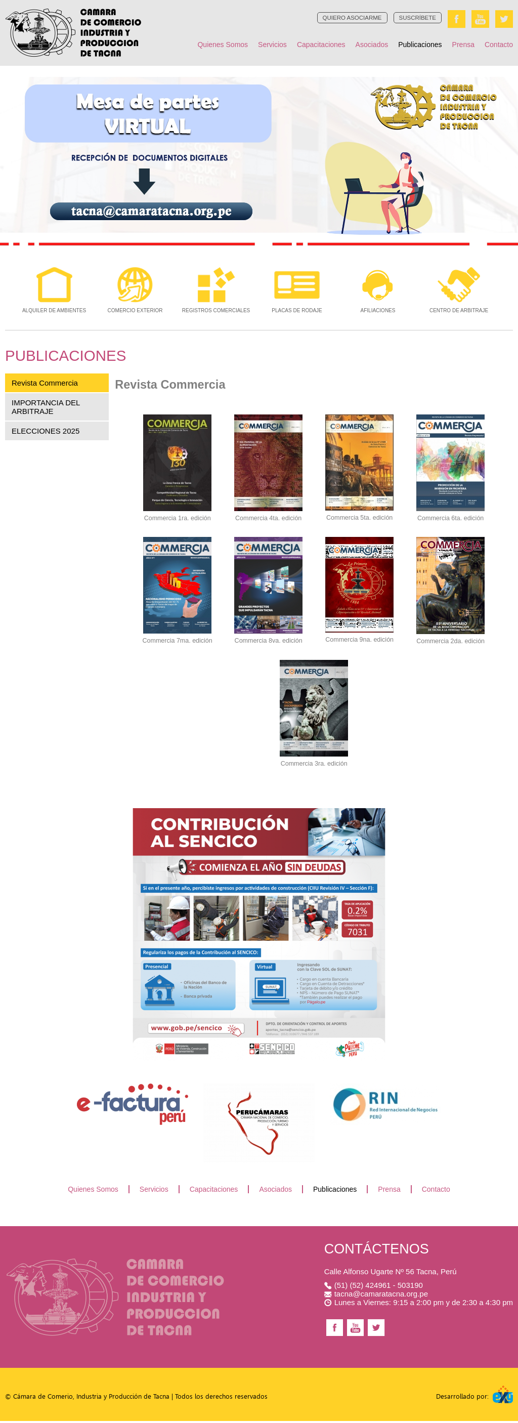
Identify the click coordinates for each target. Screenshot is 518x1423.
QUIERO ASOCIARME (352, 19)
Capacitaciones (321, 44)
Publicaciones (420, 44)
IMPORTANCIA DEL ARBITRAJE (46, 411)
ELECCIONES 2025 (45, 435)
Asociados (372, 44)
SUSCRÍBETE (418, 19)
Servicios (272, 44)
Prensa (463, 44)
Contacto (499, 44)
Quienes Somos (222, 44)
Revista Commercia (45, 387)
